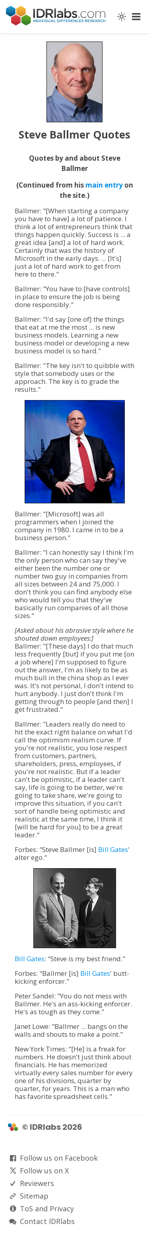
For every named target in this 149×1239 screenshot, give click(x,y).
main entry (104, 185)
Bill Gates (113, 849)
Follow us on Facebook (59, 1158)
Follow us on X (44, 1170)
